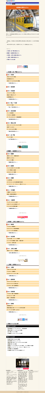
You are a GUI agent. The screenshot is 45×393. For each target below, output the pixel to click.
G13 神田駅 (11, 224)
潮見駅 (7, 377)
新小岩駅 (12, 381)
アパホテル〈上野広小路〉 (12, 242)
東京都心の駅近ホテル (11, 2)
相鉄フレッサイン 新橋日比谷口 (13, 155)
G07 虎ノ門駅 (11, 135)
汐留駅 (20, 384)
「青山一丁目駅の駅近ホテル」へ (14, 107)
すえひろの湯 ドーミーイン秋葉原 (13, 238)
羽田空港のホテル (20, 387)
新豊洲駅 (23, 386)
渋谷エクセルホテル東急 (11, 76)
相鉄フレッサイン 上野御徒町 (12, 250)
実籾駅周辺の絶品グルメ (9, 384)
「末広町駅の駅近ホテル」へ (13, 244)
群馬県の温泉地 (31, 375)
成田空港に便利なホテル (9, 383)
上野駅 (20, 382)
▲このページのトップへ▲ (22, 357)
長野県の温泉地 (31, 378)
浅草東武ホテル (10, 305)
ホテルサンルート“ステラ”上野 (12, 273)
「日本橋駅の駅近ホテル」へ (13, 196)
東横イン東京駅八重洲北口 (12, 194)
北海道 (29, 371)
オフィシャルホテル (10, 375)
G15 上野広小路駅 (12, 248)
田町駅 (25, 372)
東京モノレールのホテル (21, 389)
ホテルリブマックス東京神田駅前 (13, 228)
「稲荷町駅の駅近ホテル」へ (13, 287)
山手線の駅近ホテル (20, 371)
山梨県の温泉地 (31, 377)
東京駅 (24, 371)
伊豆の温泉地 (30, 374)
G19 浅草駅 (11, 303)
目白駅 (23, 375)
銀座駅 (9, 345)
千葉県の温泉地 (31, 379)
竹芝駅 (22, 384)
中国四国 (31, 372)
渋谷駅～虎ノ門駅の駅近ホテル (13, 50)
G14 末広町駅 (11, 236)
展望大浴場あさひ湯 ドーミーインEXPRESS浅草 (16, 307)
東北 (31, 371)
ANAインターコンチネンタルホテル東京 (14, 125)
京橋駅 (9, 347)
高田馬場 (20, 375)
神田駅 (24, 377)
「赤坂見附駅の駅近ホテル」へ (13, 119)
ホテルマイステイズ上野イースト (13, 281)
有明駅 (22, 385)
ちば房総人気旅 (8, 370)
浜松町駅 (22, 372)
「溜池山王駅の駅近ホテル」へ (13, 131)
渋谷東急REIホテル (10, 78)
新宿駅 (23, 374)
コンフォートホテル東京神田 (12, 230)
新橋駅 (20, 372)
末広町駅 (23, 381)
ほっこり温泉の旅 (31, 370)
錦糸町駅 (10, 381)
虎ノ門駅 (9, 331)
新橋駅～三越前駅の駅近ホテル (13, 53)
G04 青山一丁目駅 (12, 103)
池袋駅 (25, 375)
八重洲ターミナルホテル (11, 192)
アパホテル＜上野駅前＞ (11, 271)
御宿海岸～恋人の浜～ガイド (10, 372)
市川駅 (15, 381)
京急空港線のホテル (20, 388)
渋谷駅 (9, 339)
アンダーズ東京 (10, 137)
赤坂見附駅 (10, 328)
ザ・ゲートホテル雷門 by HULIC (13, 309)
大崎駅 (25, 373)
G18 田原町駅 (11, 291)
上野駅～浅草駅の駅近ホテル (13, 57)
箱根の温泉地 (30, 373)
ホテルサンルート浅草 (11, 295)
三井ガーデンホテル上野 (11, 269)
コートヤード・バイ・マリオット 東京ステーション (16, 184)
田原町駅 (25, 382)
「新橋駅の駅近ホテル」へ (12, 162)
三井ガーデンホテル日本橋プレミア (13, 204)
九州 (32, 372)
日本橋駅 (9, 348)
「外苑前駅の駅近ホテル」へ (13, 99)
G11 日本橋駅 (11, 190)
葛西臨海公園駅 (13, 377)
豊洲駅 (26, 386)
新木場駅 (10, 377)
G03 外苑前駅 (11, 90)
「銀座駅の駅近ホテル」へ (12, 174)
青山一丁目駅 (23, 379)
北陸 (35, 371)
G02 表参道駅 (11, 86)
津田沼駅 (9, 382)
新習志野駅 (14, 378)
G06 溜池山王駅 (12, 123)
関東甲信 (33, 371)
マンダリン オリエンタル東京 (12, 202)
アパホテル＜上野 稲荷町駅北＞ (13, 285)
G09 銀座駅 (11, 165)
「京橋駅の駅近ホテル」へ (12, 186)
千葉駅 (11, 382)
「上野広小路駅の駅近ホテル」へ (14, 252)
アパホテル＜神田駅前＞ (11, 226)
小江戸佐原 (12, 371)
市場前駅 (21, 386)
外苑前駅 (20, 379)
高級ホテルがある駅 (11, 59)
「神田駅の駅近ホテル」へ (12, 232)
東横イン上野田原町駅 (11, 297)
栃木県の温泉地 (31, 376)
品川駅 (23, 373)
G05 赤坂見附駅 (12, 111)
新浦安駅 (9, 378)
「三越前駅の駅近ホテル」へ (13, 208)
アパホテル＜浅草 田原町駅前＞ (13, 293)
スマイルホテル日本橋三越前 (12, 206)
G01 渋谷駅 (11, 74)
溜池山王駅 (10, 330)
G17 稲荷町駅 (11, 279)
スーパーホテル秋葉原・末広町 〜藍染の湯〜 (15, 240)
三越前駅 (9, 333)
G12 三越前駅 (11, 200)
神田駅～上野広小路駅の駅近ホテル (14, 55)
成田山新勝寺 (8, 371)
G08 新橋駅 (11, 153)
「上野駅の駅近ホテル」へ (12, 275)
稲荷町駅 (22, 382)
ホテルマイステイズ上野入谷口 (12, 283)
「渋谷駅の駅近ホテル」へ (12, 83)
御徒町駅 (19, 377)
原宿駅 (19, 374)
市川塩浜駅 (11, 378)
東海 (36, 371)
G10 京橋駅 (11, 178)
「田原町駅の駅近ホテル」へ (13, 299)
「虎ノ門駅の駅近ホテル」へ (13, 139)
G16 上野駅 (11, 267)
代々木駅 (21, 374)
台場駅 (24, 384)
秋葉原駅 (22, 377)
